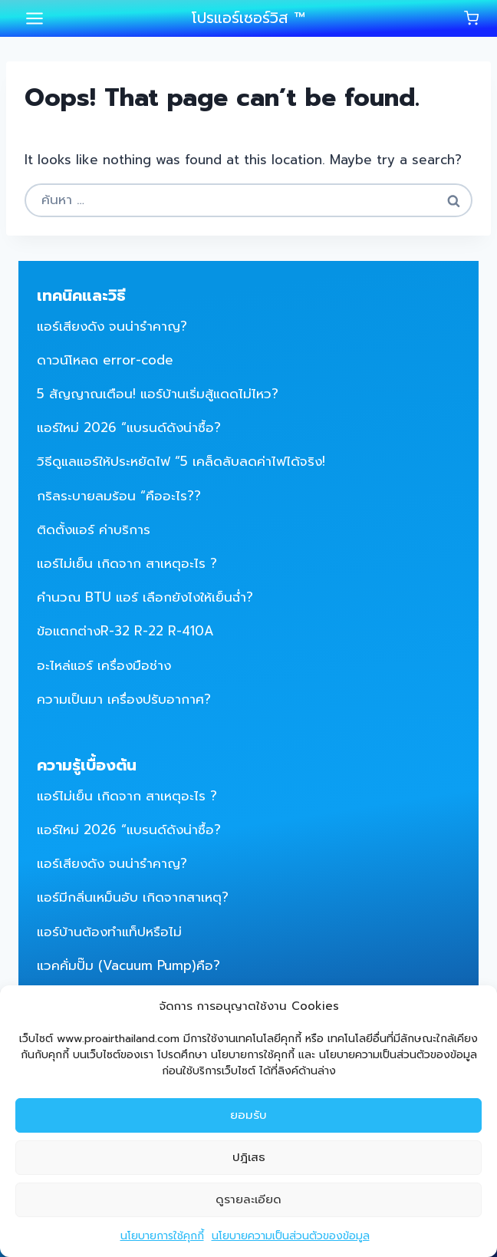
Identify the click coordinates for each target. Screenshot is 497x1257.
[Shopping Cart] (471, 18)
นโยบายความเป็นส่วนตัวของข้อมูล (291, 1236)
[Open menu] (34, 18)
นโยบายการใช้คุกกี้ (162, 1236)
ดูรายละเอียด (248, 1199)
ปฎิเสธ (248, 1157)
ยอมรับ (248, 1115)
